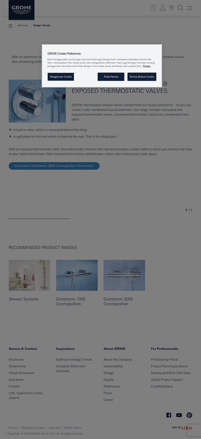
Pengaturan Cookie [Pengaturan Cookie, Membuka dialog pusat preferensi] (61, 76)
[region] (102, 66)
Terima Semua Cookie (142, 76)
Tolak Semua (111, 76)
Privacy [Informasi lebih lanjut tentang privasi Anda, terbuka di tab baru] (146, 66)
